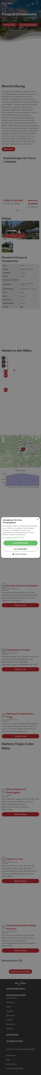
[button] (20, 538)
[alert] (20, 537)
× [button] (37, 519)
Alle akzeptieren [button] (20, 543)
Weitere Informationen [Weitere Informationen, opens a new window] (18, 534)
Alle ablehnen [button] (20, 549)
